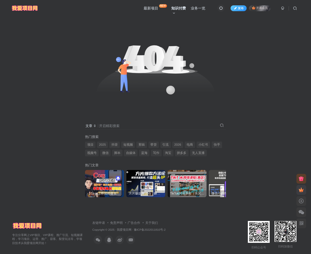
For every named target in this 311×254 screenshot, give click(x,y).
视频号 (92, 153)
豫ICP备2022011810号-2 (150, 229)
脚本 (117, 153)
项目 (90, 144)
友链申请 (98, 223)
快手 (217, 144)
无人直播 (198, 153)
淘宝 (168, 153)
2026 (177, 144)
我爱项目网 (124, 229)
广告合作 (134, 223)
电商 (190, 144)
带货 (153, 144)
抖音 (115, 144)
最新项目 (155, 7)
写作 (156, 153)
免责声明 (116, 223)
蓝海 (144, 153)
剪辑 (141, 144)
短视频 (128, 144)
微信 (105, 153)
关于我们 (151, 223)
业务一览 (198, 8)
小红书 (203, 144)
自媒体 (131, 153)
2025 (102, 144)
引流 (165, 144)
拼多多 (181, 153)
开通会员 (260, 8)
